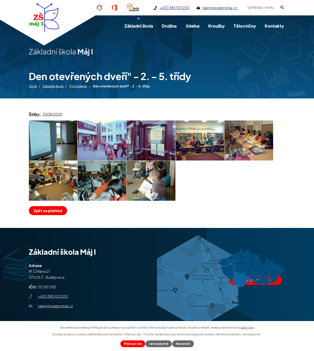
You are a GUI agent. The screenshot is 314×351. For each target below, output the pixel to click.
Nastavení (183, 343)
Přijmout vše (132, 343)
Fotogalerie (78, 86)
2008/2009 (52, 114)
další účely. (247, 327)
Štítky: (35, 114)
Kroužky (216, 26)
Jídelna (192, 26)
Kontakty (274, 26)
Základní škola (53, 86)
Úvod (33, 86)
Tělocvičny (244, 26)
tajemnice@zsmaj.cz (55, 306)
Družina (169, 26)
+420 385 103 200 (53, 296)
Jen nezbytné (158, 343)
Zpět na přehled (48, 210)
